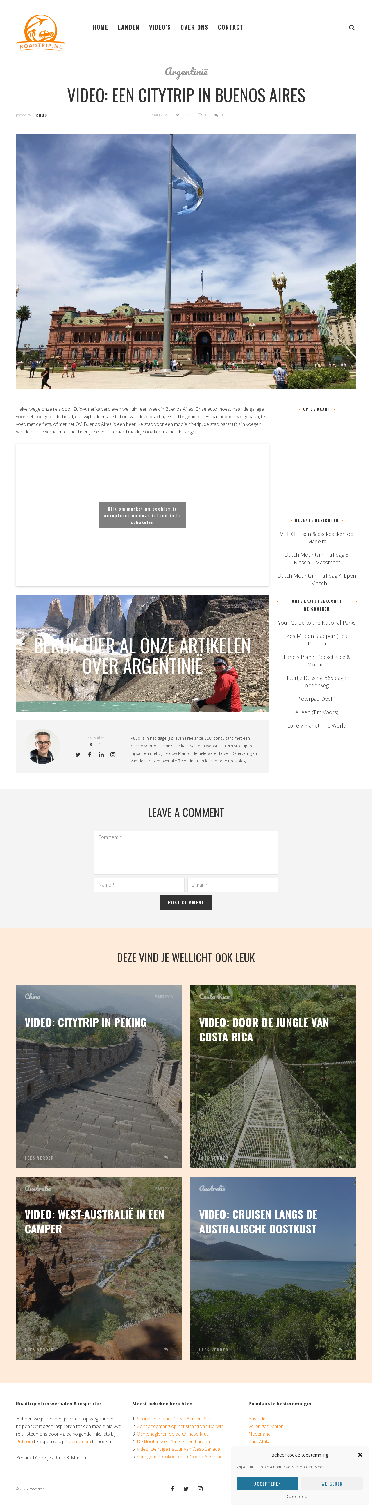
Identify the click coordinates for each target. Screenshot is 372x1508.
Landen (129, 27)
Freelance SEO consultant (209, 738)
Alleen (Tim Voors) (316, 712)
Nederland (259, 1434)
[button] (360, 1455)
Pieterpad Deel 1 (317, 698)
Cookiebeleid (297, 1496)
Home (100, 27)
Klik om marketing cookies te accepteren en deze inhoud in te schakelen (142, 515)
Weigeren (332, 1483)
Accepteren (267, 1483)
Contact (231, 27)
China (32, 996)
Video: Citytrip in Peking (86, 1022)
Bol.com (24, 1441)
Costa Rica (214, 996)
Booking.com (77, 1441)
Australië (38, 1188)
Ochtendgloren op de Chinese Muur (174, 1434)
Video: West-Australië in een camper (94, 1221)
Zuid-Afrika (259, 1441)
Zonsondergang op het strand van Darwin (180, 1426)
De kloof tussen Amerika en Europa (173, 1441)
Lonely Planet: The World (316, 725)
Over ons (194, 27)
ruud (41, 115)
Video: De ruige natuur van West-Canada (178, 1449)
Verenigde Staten (266, 1426)
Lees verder (39, 1158)
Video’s (160, 27)
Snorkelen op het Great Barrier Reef (174, 1418)
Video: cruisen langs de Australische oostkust (258, 1221)
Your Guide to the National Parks (317, 622)
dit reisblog (235, 761)
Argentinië (186, 71)
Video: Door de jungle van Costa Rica (264, 1029)
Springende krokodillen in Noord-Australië (180, 1456)
